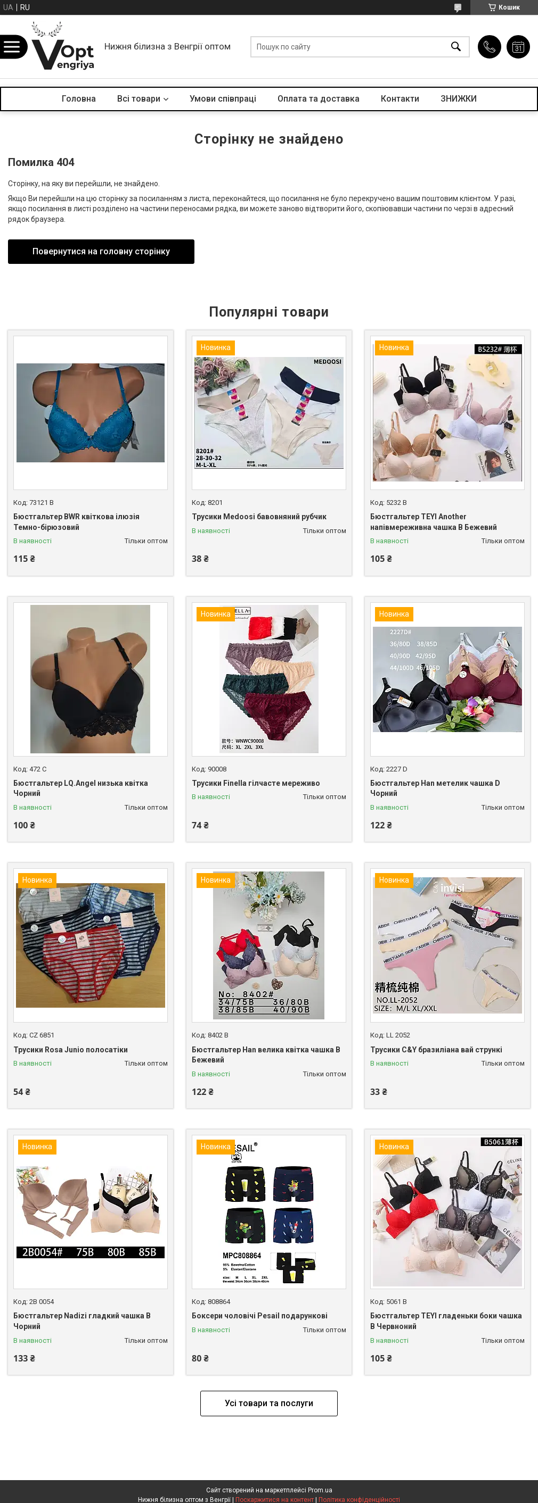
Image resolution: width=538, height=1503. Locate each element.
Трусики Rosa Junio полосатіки (70, 1049)
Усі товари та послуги (269, 1403)
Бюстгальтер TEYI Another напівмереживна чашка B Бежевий (433, 522)
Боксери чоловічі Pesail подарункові (260, 1315)
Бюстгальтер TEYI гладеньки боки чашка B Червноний (446, 1321)
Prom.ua (320, 1490)
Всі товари (138, 99)
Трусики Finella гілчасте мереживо (256, 783)
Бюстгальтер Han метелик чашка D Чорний (435, 788)
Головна (79, 99)
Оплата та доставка (319, 99)
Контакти (400, 99)
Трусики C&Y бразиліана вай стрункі (436, 1049)
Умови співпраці (223, 99)
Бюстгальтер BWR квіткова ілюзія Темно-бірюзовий (76, 522)
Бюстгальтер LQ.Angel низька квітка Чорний (80, 788)
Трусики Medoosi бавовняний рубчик (259, 516)
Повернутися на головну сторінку (101, 251)
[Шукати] (456, 46)
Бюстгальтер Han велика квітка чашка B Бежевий (266, 1055)
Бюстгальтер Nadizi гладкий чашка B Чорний (82, 1321)
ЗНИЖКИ (459, 99)
